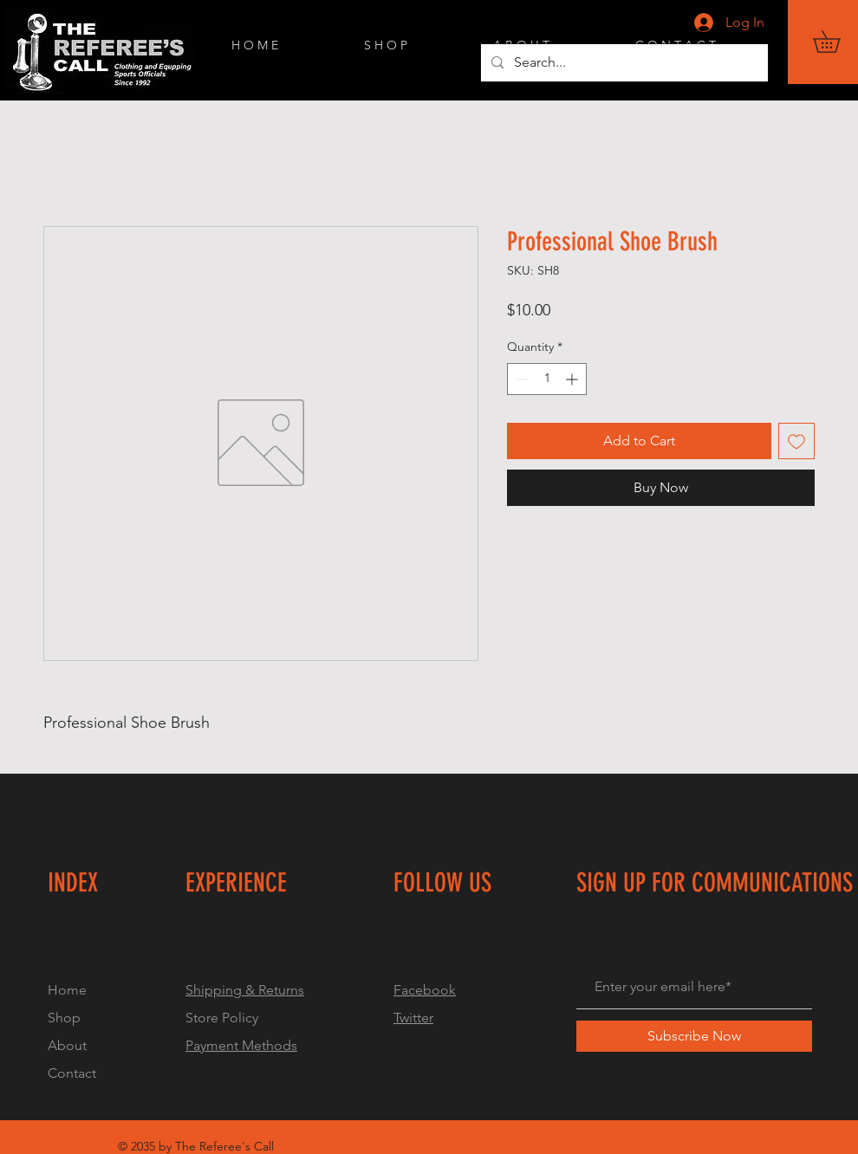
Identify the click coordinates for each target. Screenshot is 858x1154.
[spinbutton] (546, 379)
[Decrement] (520, 379)
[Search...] (622, 62)
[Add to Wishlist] (796, 441)
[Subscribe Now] (694, 1036)
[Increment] (573, 379)
